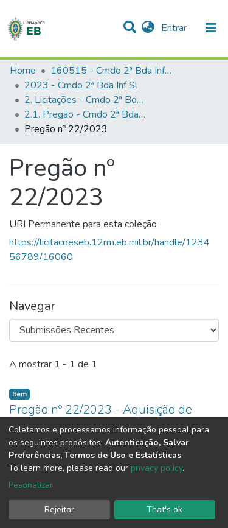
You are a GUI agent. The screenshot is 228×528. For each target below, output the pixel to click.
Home (23, 70)
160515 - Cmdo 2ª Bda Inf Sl (111, 70)
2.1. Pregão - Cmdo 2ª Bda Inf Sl (85, 114)
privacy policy (156, 468)
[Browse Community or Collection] (114, 330)
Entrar (175, 28)
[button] (148, 28)
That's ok (164, 509)
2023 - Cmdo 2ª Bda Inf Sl (80, 85)
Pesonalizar (31, 485)
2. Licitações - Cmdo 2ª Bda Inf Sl (85, 100)
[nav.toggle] (211, 28)
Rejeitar (59, 509)
